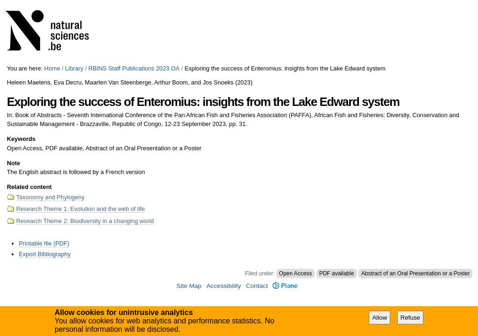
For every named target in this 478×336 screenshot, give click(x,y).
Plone (285, 285)
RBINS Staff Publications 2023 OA (133, 68)
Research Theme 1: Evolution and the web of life (80, 208)
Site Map (189, 285)
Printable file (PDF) (44, 243)
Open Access (295, 273)
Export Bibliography (44, 254)
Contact (257, 285)
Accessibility (223, 285)
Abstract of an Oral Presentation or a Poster (415, 273)
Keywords (21, 138)
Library (74, 68)
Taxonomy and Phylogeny (50, 197)
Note (13, 163)
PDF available (336, 273)
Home (52, 68)
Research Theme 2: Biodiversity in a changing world (85, 220)
